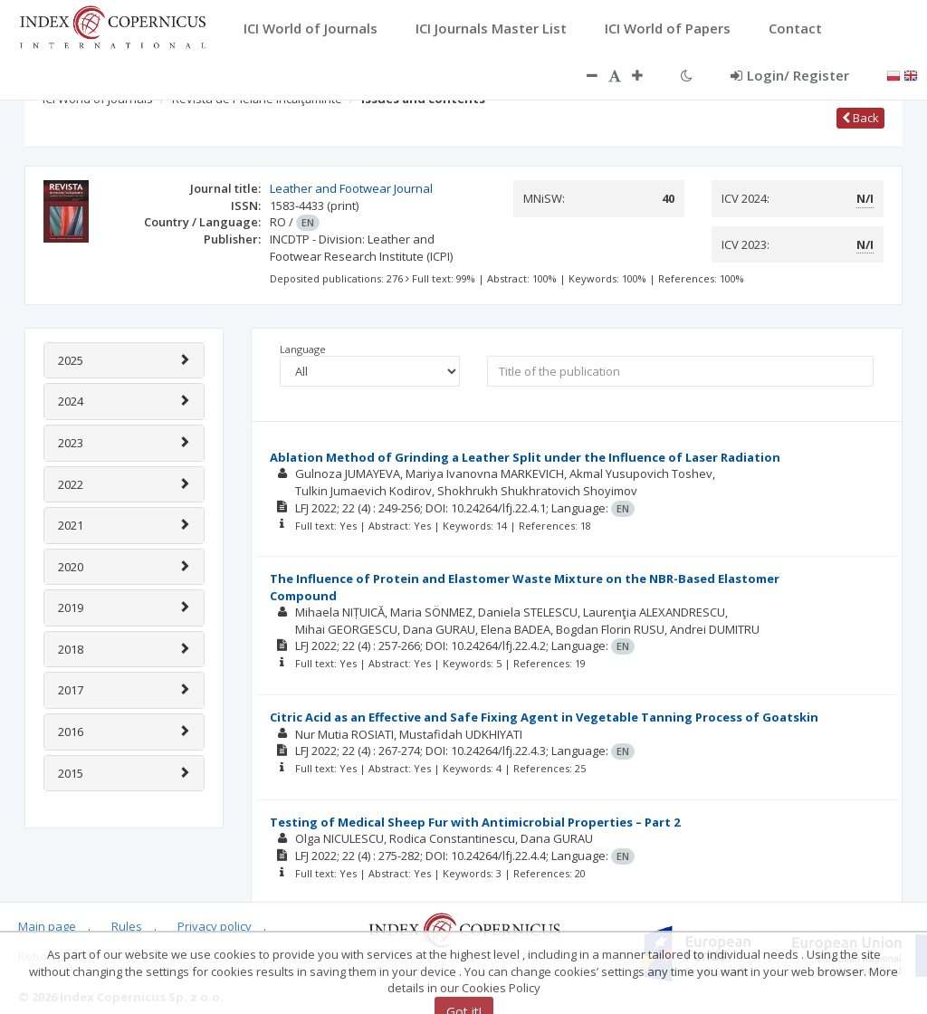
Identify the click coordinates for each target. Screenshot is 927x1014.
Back (860, 118)
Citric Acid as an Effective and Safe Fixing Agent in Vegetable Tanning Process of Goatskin (544, 717)
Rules (126, 926)
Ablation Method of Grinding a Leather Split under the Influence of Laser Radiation (525, 457)
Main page (47, 926)
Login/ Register (790, 75)
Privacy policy (214, 926)
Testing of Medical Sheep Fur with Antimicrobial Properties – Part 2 (475, 822)
